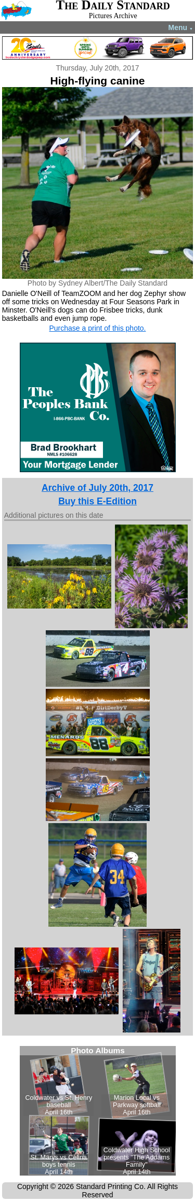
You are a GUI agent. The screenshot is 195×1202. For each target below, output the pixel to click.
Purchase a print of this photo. (97, 328)
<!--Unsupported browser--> (98, 1111)
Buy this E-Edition (97, 501)
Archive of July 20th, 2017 (97, 488)
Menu (180, 27)
